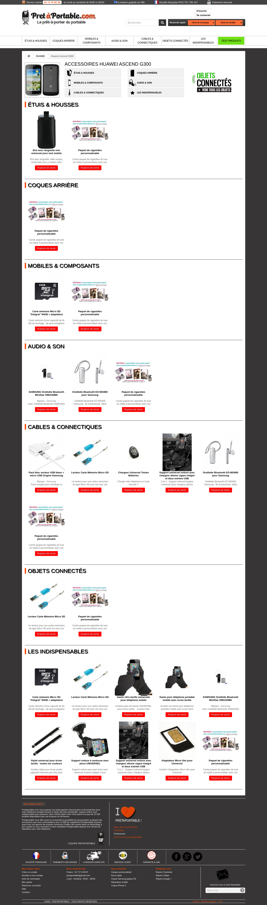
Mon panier (27, 882)
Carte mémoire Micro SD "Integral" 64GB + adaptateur (46, 313)
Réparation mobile (119, 882)
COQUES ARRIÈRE (63, 40)
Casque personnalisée (121, 872)
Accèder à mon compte (32, 875)
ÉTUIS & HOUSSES (36, 40)
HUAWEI (40, 56)
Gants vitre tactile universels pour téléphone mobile (133, 698)
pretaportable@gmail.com (78, 875)
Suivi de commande (31, 879)
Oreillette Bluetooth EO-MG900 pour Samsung (90, 393)
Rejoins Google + (164, 879)
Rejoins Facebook (164, 872)
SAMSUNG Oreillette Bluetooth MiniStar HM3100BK (46, 393)
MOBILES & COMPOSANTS (91, 40)
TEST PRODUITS (231, 40)
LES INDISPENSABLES (203, 40)
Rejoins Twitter (162, 875)
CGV (220, 901)
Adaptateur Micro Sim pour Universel (177, 762)
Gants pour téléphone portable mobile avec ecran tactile (177, 698)
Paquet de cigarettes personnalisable (90, 152)
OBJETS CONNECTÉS (175, 40)
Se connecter (203, 15)
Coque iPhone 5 (118, 885)
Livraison (26, 892)
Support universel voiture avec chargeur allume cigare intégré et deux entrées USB (177, 475)
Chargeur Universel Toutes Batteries (133, 474)
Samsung (51, 401)
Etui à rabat (116, 875)
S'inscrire (201, 11)
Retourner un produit (31, 885)
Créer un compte (29, 872)
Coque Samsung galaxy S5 (123, 879)
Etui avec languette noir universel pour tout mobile (46, 152)
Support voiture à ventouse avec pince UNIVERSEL (90, 762)
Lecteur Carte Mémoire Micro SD (90, 472)
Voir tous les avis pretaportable (128, 837)
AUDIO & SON (119, 40)
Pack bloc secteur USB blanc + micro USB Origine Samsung (46, 474)
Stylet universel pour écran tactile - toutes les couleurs (46, 762)
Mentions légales (209, 901)
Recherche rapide (178, 23)
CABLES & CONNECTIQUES (147, 40)
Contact (195, 901)
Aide (24, 889)
